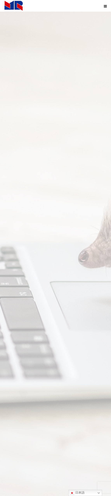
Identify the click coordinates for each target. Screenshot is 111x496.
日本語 (77, 493)
